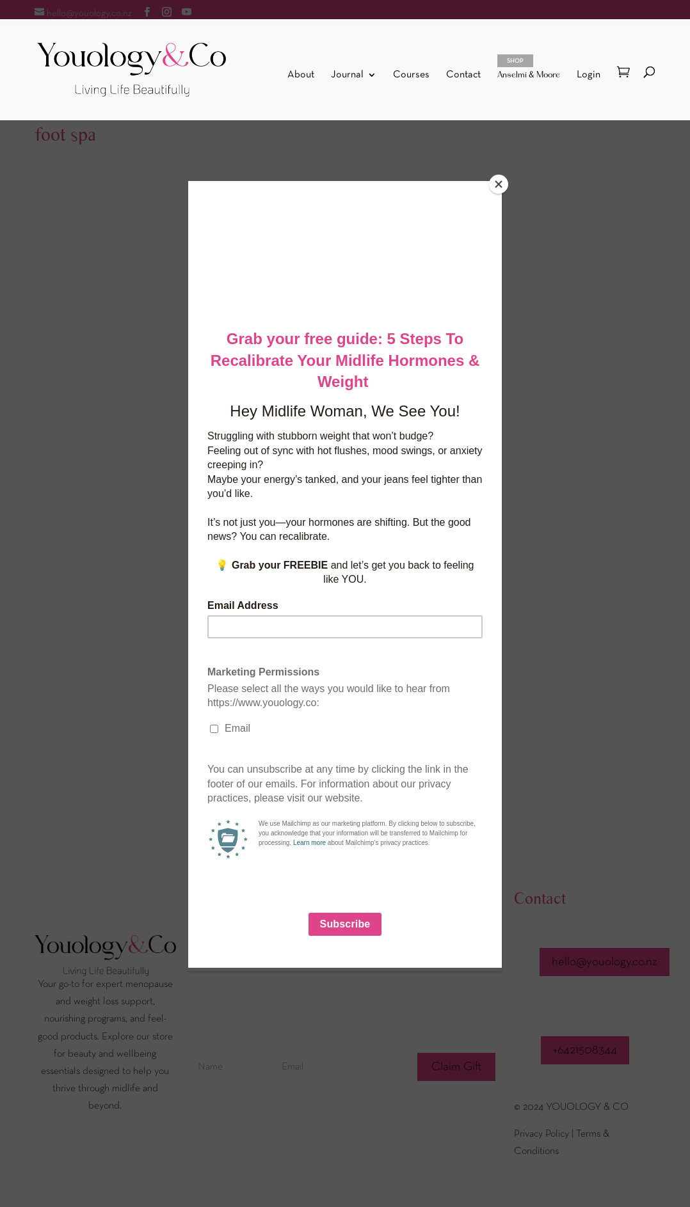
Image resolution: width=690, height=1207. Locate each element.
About (300, 75)
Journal (347, 75)
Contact (463, 75)
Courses (411, 75)
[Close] (498, 184)
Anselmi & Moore (528, 67)
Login (588, 75)
